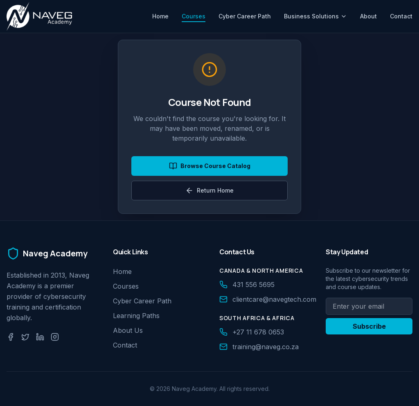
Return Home (209, 190)
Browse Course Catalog (209, 166)
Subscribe (369, 326)
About (368, 16)
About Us (128, 330)
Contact (401, 16)
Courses (193, 17)
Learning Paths (136, 316)
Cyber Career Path (245, 16)
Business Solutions (315, 16)
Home (160, 16)
